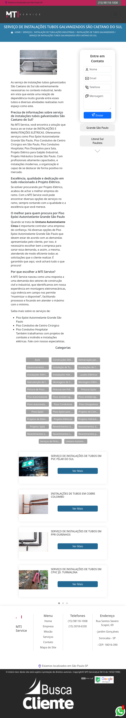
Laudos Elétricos (88, 374)
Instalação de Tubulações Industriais (63, 367)
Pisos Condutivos (63, 404)
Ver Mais (77, 471)
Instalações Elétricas (38, 374)
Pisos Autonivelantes (38, 404)
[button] (59, 603)
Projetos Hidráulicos (89, 419)
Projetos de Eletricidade (38, 419)
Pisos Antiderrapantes (89, 396)
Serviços (48, 637)
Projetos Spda (37, 426)
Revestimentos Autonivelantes (63, 426)
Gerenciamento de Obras (38, 367)
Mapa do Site (48, 647)
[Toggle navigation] (115, 14)
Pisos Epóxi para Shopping (63, 411)
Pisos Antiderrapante (63, 396)
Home (48, 621)
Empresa (48, 626)
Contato (48, 642)
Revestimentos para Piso (89, 433)
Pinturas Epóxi (88, 389)
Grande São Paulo (97, 128)
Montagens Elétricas (89, 382)
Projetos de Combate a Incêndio (89, 411)
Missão (48, 631)
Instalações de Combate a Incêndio (89, 367)
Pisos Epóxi (37, 411)
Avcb (37, 359)
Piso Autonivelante (37, 396)
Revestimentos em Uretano (38, 433)
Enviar (99, 115)
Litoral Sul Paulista (97, 141)
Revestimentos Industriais (63, 433)
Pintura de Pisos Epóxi (38, 389)
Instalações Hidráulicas (63, 374)
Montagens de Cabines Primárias (63, 382)
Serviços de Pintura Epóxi (51, 441)
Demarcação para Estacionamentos (89, 359)
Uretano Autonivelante (76, 441)
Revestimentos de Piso (89, 426)
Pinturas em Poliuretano (63, 389)
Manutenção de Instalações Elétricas (38, 382)
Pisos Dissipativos (88, 404)
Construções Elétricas (63, 359)
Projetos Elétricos (63, 419)
